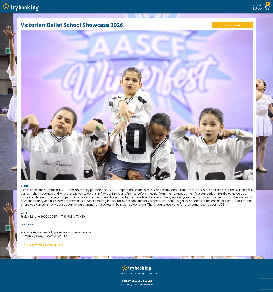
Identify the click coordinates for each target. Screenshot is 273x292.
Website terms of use (144, 284)
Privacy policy (126, 284)
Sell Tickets (120, 273)
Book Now (232, 24)
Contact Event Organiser (43, 245)
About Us (154, 273)
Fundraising (137, 273)
